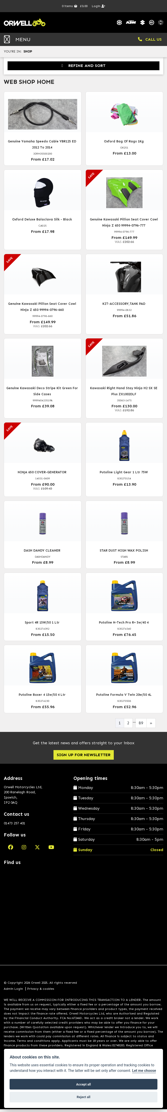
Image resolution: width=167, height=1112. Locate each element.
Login (98, 6)
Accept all (83, 1084)
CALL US (150, 41)
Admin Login (13, 991)
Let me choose (144, 1071)
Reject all (83, 1097)
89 (141, 725)
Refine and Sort (83, 68)
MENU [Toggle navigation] (17, 42)
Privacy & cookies (40, 991)
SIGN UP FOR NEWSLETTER (83, 757)
